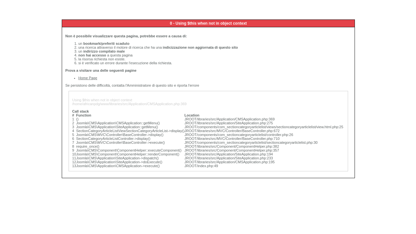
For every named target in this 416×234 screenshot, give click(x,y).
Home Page (87, 78)
